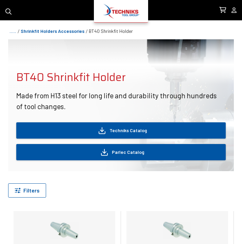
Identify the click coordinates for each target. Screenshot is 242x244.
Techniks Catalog (122, 130)
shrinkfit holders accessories (52, 31)
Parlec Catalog (122, 152)
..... (12, 31)
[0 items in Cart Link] (223, 10)
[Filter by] (27, 190)
